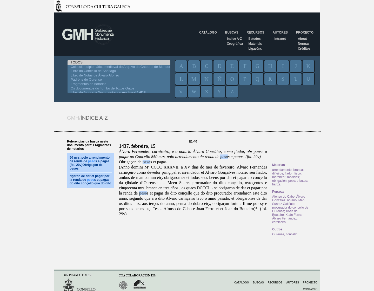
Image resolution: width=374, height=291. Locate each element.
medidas (293, 177)
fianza (276, 184)
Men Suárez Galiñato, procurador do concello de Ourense (290, 205)
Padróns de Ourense (119, 79)
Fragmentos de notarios (119, 84)
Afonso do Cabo (283, 196)
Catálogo (208, 32)
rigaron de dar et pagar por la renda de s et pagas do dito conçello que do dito (90, 179)
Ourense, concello (284, 234)
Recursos (255, 32)
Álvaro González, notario (288, 198)
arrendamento (282, 170)
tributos (302, 181)
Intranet (280, 39)
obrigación (279, 181)
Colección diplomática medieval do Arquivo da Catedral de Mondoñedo (119, 67)
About (302, 39)
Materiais (255, 44)
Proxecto (304, 32)
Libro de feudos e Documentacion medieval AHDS (119, 92)
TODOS (119, 62)
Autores (280, 32)
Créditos (304, 48)
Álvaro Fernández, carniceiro (285, 220)
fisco (297, 173)
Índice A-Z (234, 39)
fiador (289, 173)
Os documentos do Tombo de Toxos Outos (119, 88)
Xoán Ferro (293, 215)
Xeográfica (235, 44)
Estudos (254, 39)
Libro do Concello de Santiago (119, 71)
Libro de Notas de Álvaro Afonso (119, 75)
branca (298, 170)
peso (224, 156)
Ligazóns (255, 48)
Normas (304, 44)
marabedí (278, 177)
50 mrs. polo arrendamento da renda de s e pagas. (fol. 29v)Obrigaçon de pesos (90, 163)
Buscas (231, 32)
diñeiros (277, 173)
